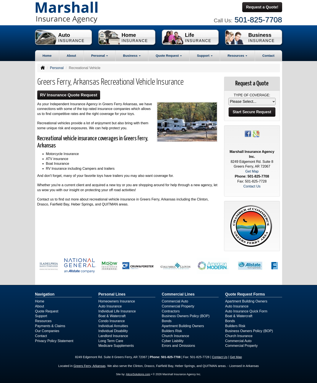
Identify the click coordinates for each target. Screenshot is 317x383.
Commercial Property (178, 306)
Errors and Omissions (178, 345)
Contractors (171, 311)
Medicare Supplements (116, 345)
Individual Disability (113, 331)
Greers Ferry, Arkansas (89, 366)
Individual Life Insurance (117, 311)
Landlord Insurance (113, 336)
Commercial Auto (175, 301)
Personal (56, 68)
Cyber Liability (173, 341)
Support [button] (205, 55)
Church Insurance (175, 336)
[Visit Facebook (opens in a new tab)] (247, 133)
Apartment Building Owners (183, 326)
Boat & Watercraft (112, 316)
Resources (43, 321)
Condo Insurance (111, 321)
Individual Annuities (113, 326)
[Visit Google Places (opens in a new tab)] (256, 133)
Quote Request (47, 311)
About (71, 55)
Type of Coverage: (252, 95)
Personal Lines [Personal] (111, 294)
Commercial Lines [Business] (178, 294)
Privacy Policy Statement (54, 341)
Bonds (167, 321)
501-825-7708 (258, 19)
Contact (268, 55)
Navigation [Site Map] (45, 294)
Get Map (251, 171)
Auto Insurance (110, 306)
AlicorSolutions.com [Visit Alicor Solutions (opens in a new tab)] (138, 374)
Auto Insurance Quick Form (246, 311)
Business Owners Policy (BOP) (186, 316)
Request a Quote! (262, 7)
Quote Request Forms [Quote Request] (245, 294)
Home (47, 55)
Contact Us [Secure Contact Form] (251, 186)
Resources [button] (237, 55)
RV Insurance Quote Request (68, 95)
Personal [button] (99, 55)
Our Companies (47, 331)
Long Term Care (110, 341)
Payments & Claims (50, 326)
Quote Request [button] (169, 55)
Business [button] (132, 55)
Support (41, 316)
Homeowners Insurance (116, 301)
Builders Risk (172, 331)
